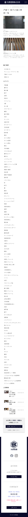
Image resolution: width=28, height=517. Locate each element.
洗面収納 (6, 343)
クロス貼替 (7, 272)
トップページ (6, 7)
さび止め (6, 248)
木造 (5, 357)
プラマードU (8, 365)
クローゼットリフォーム (11, 275)
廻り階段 (6, 288)
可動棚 (6, 85)
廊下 (5, 312)
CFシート (7, 196)
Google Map (14, 476)
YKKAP (6, 367)
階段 (5, 251)
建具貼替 (6, 233)
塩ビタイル (7, 325)
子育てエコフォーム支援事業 (12, 380)
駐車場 (6, 132)
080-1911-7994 (14, 496)
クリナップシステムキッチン (12, 322)
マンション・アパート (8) (11, 71)
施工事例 (6, 114)
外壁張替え (7, 219)
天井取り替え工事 (9, 264)
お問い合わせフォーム (14, 426)
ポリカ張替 (7, 254)
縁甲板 (6, 309)
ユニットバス (8, 161)
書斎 (5, 354)
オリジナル (7, 338)
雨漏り (6, 267)
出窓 (5, 280)
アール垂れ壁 (8, 333)
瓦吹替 (6, 172)
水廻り (6, 241)
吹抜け (6, 98)
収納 (5, 204)
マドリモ (6, 359)
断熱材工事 (7, 378)
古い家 (6, 106)
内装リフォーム (8, 262)
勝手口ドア (7, 153)
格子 (5, 93)
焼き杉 (6, 296)
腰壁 (5, 111)
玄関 (5, 95)
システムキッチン (9, 225)
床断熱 (6, 317)
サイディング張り (9, 217)
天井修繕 (6, 148)
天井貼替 (6, 127)
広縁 (5, 307)
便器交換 (6, 328)
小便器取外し (8, 270)
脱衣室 (6, 177)
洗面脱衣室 (7, 238)
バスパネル (7, 180)
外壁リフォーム (8, 293)
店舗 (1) (6, 77)
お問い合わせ (14, 507)
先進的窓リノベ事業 (10, 372)
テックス (6, 119)
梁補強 (6, 230)
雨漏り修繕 (7, 169)
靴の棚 (6, 90)
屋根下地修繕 (8, 175)
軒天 (5, 185)
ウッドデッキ (8, 346)
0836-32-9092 (14, 492)
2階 (5, 103)
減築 (5, 212)
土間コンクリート (9, 243)
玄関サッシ (7, 167)
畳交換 (6, 222)
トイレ (6, 277)
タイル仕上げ (8, 314)
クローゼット (8, 109)
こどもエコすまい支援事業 (12, 375)
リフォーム (7, 101)
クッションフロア (9, 201)
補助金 (6, 370)
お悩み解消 (7, 299)
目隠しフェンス (8, 259)
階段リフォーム (8, 291)
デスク (6, 351)
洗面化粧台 (7, 206)
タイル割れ (7, 143)
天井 (5, 116)
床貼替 (6, 193)
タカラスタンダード (10, 227)
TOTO (6, 330)
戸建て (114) (8, 74)
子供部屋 (6, 301)
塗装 (5, 246)
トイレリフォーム (9, 198)
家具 (5, 341)
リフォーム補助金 (9, 383)
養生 (5, 145)
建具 (5, 190)
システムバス (8, 159)
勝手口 (6, 87)
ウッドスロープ (8, 235)
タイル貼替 (7, 140)
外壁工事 (6, 214)
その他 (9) (7, 69)
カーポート (7, 130)
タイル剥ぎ (7, 138)
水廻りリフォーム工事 (10, 164)
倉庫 (5, 209)
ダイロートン (8, 124)
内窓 (5, 362)
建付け (6, 156)
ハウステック (8, 285)
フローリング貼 (8, 283)
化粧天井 (6, 122)
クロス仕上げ (8, 151)
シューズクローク (9, 336)
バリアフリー (8, 320)
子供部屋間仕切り (9, 304)
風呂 (5, 135)
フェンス (6, 256)
